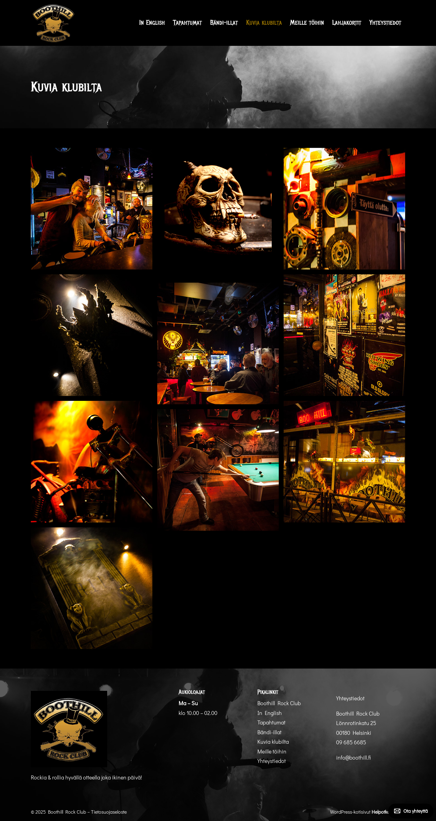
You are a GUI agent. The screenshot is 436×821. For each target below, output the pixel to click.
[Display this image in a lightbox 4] (91, 335)
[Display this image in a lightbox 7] (91, 461)
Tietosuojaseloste (109, 811)
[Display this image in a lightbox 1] (91, 208)
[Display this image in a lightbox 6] (218, 343)
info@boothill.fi (353, 757)
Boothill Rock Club (279, 703)
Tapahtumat (187, 22)
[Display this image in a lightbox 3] (344, 208)
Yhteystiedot (385, 22)
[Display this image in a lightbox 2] (218, 213)
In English (152, 22)
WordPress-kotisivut (367, 811)
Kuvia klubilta (264, 22)
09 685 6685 (351, 742)
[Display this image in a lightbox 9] (218, 470)
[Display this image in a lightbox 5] (344, 335)
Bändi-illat (224, 22)
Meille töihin (307, 22)
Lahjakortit (346, 22)
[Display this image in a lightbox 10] (91, 588)
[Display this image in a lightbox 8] (344, 461)
